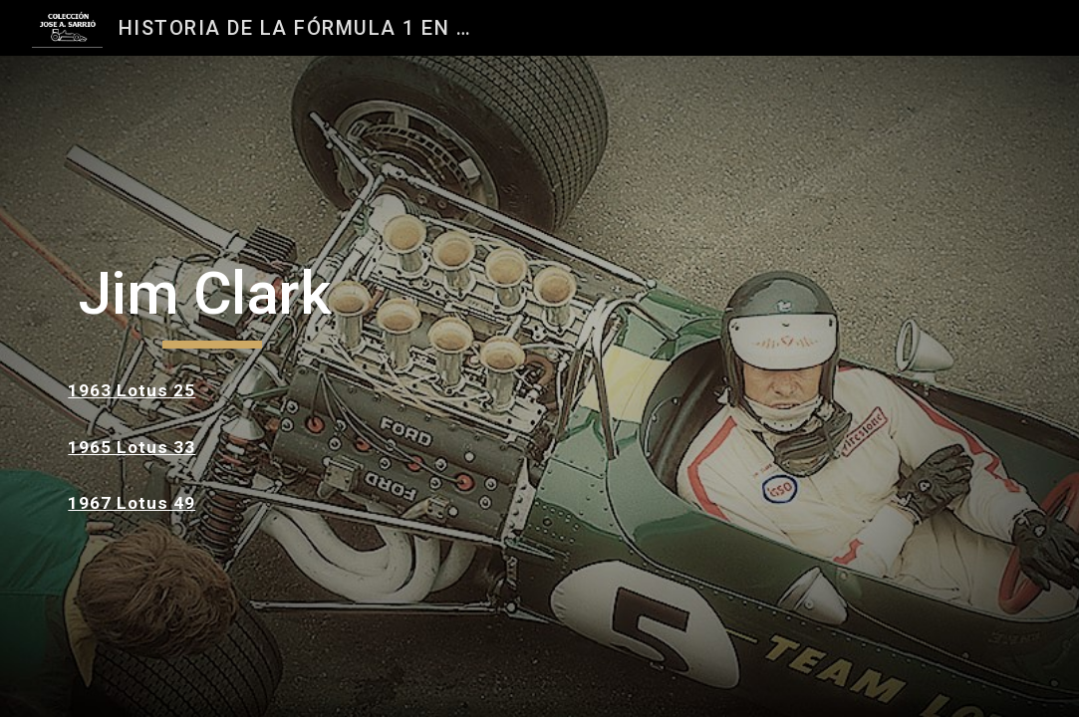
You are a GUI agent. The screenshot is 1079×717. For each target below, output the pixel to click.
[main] (211, 302)
